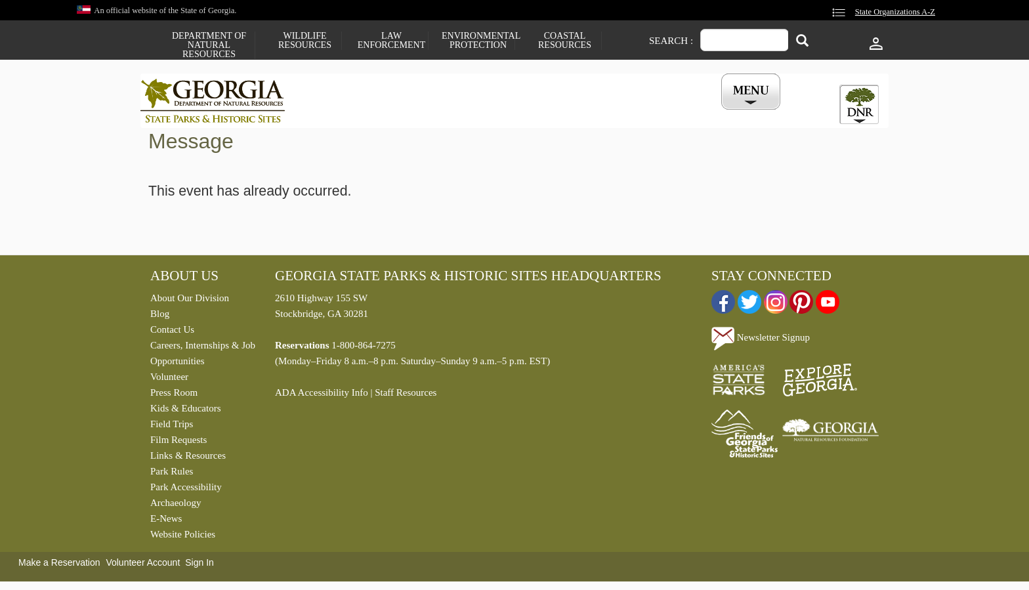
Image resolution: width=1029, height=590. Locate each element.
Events (659, 113)
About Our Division (189, 301)
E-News (166, 521)
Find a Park (343, 113)
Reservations (426, 113)
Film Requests (178, 443)
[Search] (802, 41)
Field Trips (171, 427)
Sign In (199, 565)
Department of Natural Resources (209, 45)
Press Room (174, 395)
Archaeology (175, 506)
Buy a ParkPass (583, 113)
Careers (502, 113)
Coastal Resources (564, 41)
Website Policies (182, 537)
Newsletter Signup (760, 340)
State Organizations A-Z (895, 11)
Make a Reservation (59, 565)
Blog (159, 317)
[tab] (859, 104)
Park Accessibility (186, 490)
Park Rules (171, 474)
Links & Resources (188, 458)
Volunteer (169, 380)
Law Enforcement (391, 41)
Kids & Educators (185, 411)
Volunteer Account (143, 565)
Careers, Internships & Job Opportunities (202, 356)
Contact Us (172, 332)
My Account (729, 113)
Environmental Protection (478, 41)
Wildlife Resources (304, 41)
